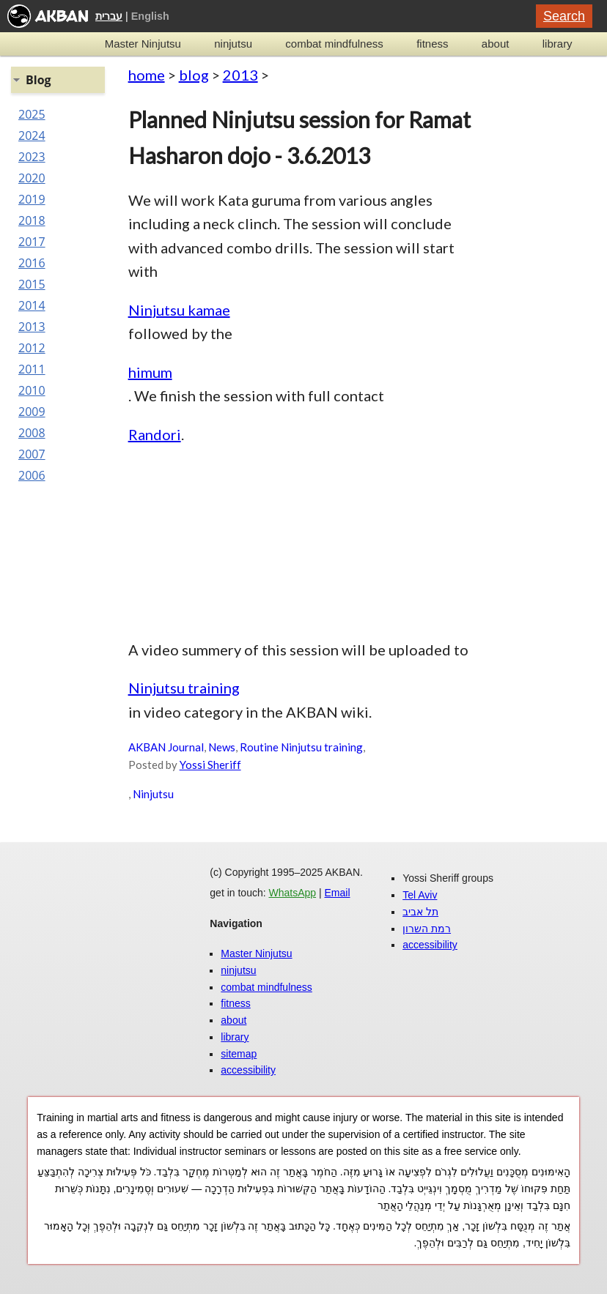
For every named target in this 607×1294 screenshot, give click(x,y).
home (146, 74)
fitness (432, 43)
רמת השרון (426, 928)
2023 (31, 157)
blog (194, 74)
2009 (31, 412)
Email (337, 893)
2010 (31, 390)
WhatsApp (292, 893)
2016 (31, 263)
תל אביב (420, 912)
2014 (31, 305)
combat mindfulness (334, 43)
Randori (154, 434)
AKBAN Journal (166, 747)
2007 (31, 454)
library (557, 43)
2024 (31, 135)
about (495, 43)
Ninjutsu (153, 793)
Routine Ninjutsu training (301, 747)
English (150, 16)
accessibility (248, 1070)
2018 (31, 220)
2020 (31, 178)
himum (150, 372)
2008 (31, 433)
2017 (31, 242)
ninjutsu (233, 43)
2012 (31, 348)
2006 (31, 475)
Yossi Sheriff (210, 764)
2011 (31, 369)
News (221, 747)
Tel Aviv (419, 895)
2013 (240, 74)
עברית (108, 16)
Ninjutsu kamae (179, 310)
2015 (31, 284)
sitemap (239, 1054)
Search (564, 16)
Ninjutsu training (184, 687)
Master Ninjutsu (143, 43)
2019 (31, 199)
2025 (31, 114)
